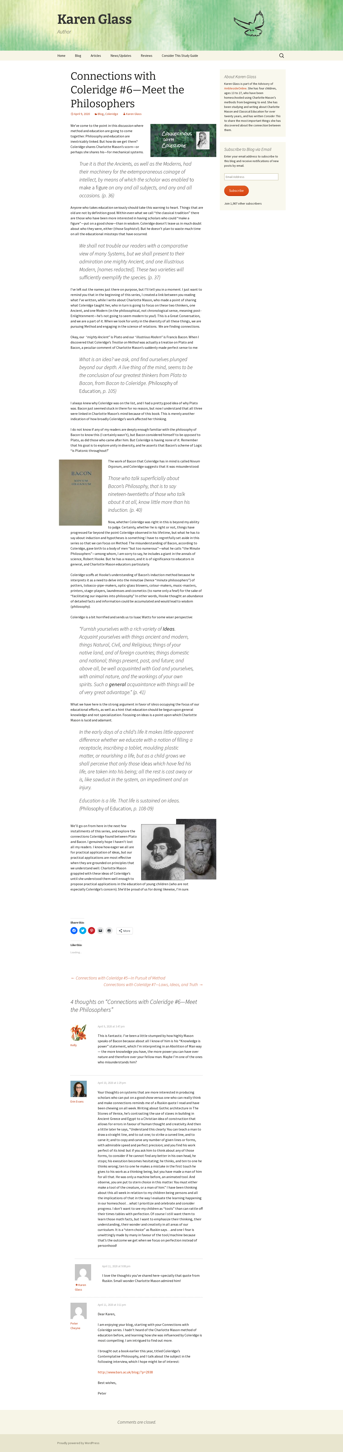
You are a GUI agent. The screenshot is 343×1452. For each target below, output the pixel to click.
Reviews (146, 56)
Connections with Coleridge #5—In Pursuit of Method (117, 978)
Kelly (73, 1045)
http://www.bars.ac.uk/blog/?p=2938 (125, 1372)
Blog (78, 56)
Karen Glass (134, 114)
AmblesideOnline (235, 88)
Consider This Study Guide (180, 56)
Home (61, 56)
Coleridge (111, 114)
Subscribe (236, 190)
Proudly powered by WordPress (78, 1443)
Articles (96, 56)
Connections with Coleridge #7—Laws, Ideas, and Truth (153, 984)
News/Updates (120, 56)
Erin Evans (77, 1101)
